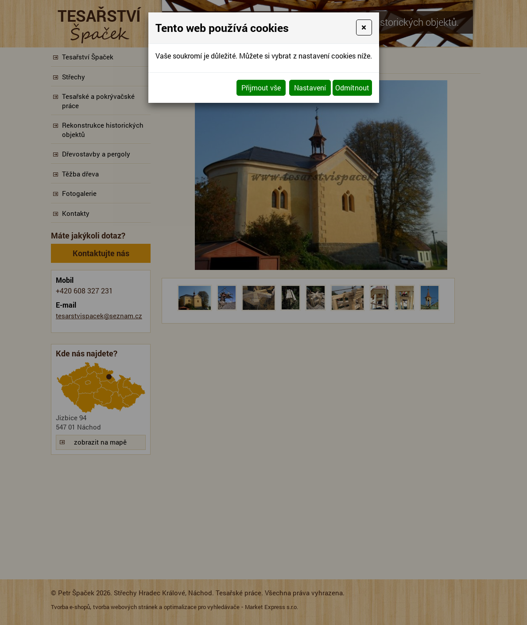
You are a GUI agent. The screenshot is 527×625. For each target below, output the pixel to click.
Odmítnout (352, 87)
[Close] (364, 27)
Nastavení (310, 87)
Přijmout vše (261, 87)
